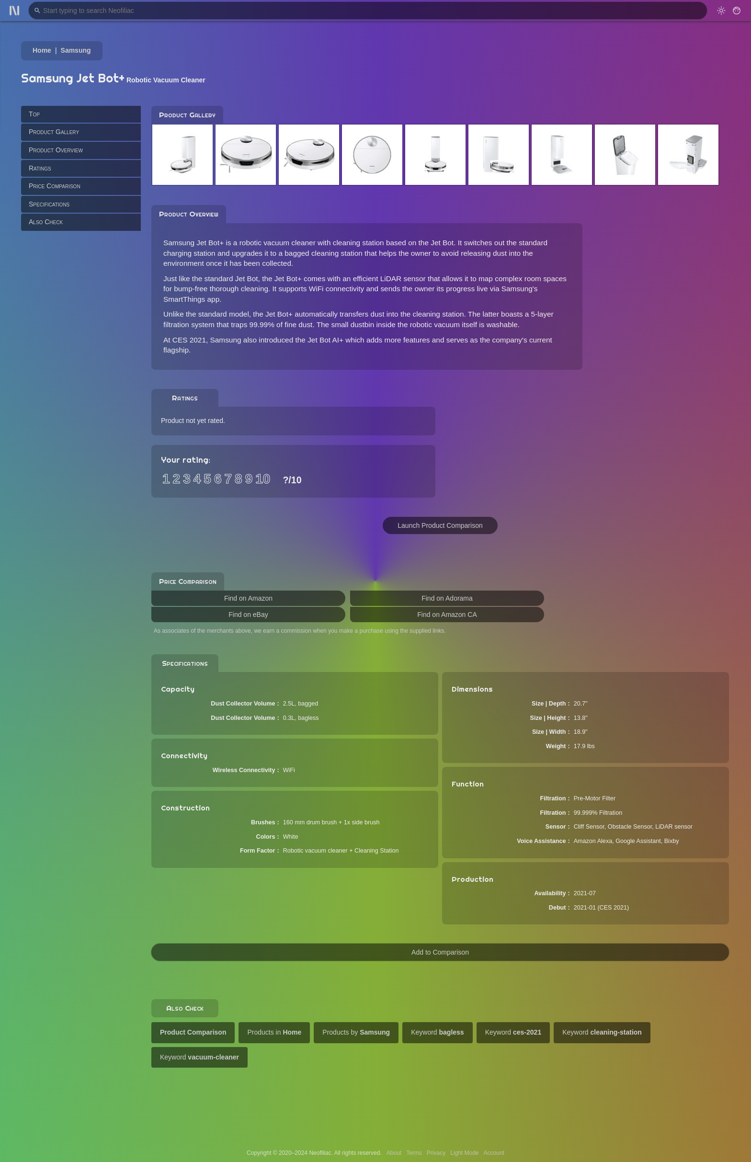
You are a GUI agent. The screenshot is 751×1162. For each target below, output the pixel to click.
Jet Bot (442, 243)
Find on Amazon (248, 598)
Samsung (76, 50)
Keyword (437, 1032)
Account (494, 1153)
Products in (274, 1032)
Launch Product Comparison (440, 525)
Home (42, 50)
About (394, 1153)
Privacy (436, 1153)
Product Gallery (54, 132)
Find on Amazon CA (447, 614)
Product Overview (56, 150)
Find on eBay (248, 614)
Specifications (49, 204)
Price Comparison (54, 186)
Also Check (46, 222)
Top (34, 114)
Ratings (40, 168)
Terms (414, 1153)
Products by (356, 1032)
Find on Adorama (447, 598)
